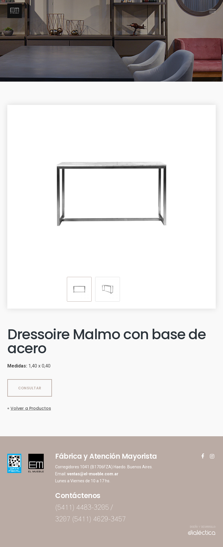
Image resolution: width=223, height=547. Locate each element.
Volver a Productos (31, 408)
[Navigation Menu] (212, 11)
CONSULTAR (29, 388)
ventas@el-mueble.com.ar (93, 474)
